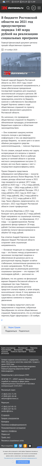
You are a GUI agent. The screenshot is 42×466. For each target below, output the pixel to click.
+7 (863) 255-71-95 (8, 394)
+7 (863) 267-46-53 (8, 409)
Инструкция (22, 348)
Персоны (33, 348)
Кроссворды (6, 349)
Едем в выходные (8, 348)
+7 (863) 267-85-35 (8, 406)
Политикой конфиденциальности (29, 458)
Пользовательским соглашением (12, 458)
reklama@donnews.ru (9, 398)
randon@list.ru (7, 411)
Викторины (18, 349)
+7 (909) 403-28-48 (8, 396)
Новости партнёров (18, 351)
